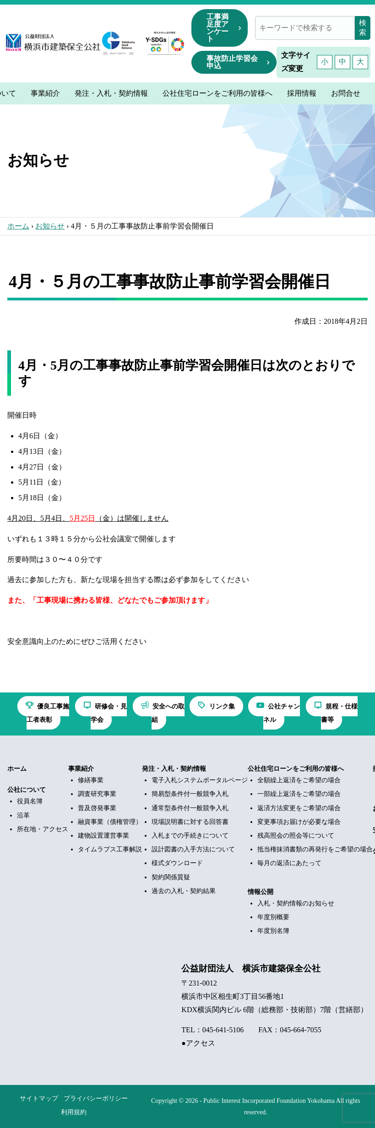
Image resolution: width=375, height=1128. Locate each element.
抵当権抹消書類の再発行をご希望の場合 (315, 849)
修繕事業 (90, 780)
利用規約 (74, 1112)
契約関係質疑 (171, 877)
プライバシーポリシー (96, 1098)
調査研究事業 (97, 793)
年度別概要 (273, 917)
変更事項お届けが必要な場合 (299, 821)
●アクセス (198, 1043)
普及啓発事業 (97, 808)
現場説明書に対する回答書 (190, 821)
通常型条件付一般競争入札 (190, 808)
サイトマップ (39, 1098)
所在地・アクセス (42, 829)
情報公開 (260, 891)
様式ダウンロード (177, 863)
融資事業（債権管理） (110, 821)
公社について (26, 789)
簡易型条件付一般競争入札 (190, 793)
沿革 (23, 815)
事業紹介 (81, 768)
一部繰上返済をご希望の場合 (299, 793)
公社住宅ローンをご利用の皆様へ (296, 768)
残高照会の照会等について (295, 835)
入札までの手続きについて (190, 835)
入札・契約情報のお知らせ (295, 903)
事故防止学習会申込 (232, 62)
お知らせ (50, 226)
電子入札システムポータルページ (200, 780)
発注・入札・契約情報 (174, 768)
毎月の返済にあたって (289, 863)
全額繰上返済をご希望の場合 (299, 780)
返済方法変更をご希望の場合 (299, 808)
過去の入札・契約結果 (184, 891)
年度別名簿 (273, 930)
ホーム (18, 226)
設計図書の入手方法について (193, 849)
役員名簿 (30, 801)
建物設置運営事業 (103, 835)
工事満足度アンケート (217, 28)
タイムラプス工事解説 (110, 849)
